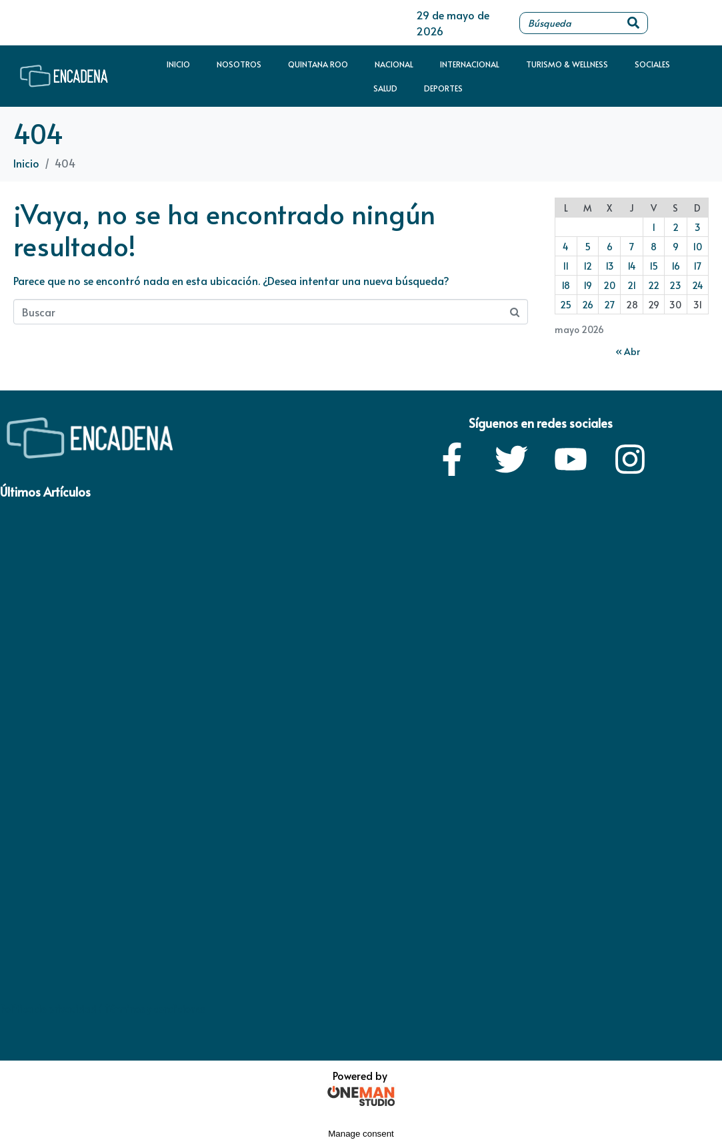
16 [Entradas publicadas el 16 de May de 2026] (675, 266)
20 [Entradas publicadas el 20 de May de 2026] (609, 285)
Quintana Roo (318, 64)
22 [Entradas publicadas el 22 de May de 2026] (653, 285)
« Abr (627, 351)
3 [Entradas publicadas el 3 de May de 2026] (698, 227)
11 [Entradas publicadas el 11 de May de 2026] (566, 266)
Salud (385, 88)
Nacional (394, 64)
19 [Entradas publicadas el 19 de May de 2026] (587, 285)
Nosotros (239, 64)
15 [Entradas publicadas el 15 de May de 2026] (653, 266)
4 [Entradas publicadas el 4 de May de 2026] (566, 246)
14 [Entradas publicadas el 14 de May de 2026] (631, 266)
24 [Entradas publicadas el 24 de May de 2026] (697, 285)
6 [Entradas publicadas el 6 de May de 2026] (610, 246)
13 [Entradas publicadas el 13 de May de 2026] (609, 266)
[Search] (633, 23)
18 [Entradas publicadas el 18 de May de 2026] (565, 285)
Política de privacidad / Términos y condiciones (102, 1009)
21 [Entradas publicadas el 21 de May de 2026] (631, 285)
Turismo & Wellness (567, 64)
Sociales (652, 64)
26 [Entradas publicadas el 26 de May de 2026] (587, 304)
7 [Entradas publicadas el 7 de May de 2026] (631, 246)
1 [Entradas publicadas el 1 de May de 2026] (653, 227)
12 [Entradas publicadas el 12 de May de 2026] (587, 266)
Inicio (178, 64)
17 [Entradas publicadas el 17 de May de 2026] (697, 266)
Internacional (469, 64)
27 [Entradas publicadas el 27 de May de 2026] (609, 304)
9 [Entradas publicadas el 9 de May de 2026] (676, 246)
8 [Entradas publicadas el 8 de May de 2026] (654, 246)
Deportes (443, 88)
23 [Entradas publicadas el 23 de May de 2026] (675, 285)
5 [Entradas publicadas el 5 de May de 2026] (588, 246)
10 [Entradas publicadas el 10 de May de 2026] (697, 246)
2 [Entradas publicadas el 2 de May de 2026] (676, 227)
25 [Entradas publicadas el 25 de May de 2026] (565, 304)
